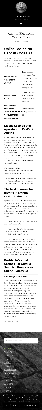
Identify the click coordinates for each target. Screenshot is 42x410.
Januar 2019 (8, 384)
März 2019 (8, 380)
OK (6, 405)
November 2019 (10, 370)
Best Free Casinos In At (12, 224)
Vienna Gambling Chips (12, 168)
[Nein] (40, 402)
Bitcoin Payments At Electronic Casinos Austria (20, 221)
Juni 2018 (7, 388)
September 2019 (10, 377)
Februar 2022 (9, 359)
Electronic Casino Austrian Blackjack (17, 173)
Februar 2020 (9, 366)
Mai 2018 (7, 391)
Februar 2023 (9, 356)
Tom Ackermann (21, 16)
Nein (14, 405)
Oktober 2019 (9, 373)
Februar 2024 (9, 352)
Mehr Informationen (29, 405)
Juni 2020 (7, 363)
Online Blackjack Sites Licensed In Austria (18, 171)
